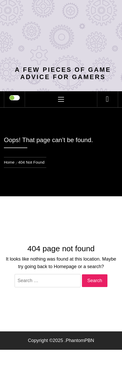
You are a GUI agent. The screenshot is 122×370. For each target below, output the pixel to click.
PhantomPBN (80, 340)
